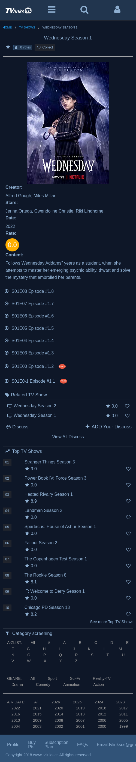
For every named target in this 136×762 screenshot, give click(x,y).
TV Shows (27, 27)
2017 (123, 708)
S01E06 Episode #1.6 (29, 315)
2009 (37, 720)
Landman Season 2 (43, 510)
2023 (120, 702)
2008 (59, 720)
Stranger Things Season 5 (50, 462)
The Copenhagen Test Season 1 (56, 559)
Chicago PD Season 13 (47, 607)
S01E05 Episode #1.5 (29, 328)
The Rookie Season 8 (46, 575)
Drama (17, 684)
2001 (80, 726)
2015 (37, 714)
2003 (37, 726)
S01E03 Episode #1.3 (29, 352)
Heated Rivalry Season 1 (49, 494)
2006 (102, 720)
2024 (99, 702)
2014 (59, 714)
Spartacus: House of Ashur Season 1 (60, 526)
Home (7, 27)
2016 (15, 714)
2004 (15, 726)
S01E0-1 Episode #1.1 (35, 380)
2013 (80, 714)
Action (98, 684)
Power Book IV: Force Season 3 (55, 478)
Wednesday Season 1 (35, 415)
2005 (123, 720)
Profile (13, 744)
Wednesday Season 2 (35, 405)
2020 (59, 708)
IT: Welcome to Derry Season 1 (55, 591)
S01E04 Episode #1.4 (29, 340)
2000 (102, 726)
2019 (80, 708)
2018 (102, 708)
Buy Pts (32, 744)
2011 (123, 714)
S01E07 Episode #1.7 (29, 303)
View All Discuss (68, 436)
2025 (77, 702)
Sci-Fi (75, 678)
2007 (80, 720)
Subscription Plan (56, 744)
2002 (59, 726)
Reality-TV (102, 678)
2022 (15, 708)
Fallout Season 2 (41, 542)
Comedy (43, 684)
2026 (56, 702)
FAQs (82, 744)
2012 (102, 714)
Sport (52, 678)
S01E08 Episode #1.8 (29, 291)
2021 (37, 708)
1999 (123, 726)
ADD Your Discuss (108, 426)
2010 (15, 720)
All (33, 642)
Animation (71, 684)
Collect (45, 47)
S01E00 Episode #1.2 (35, 366)
